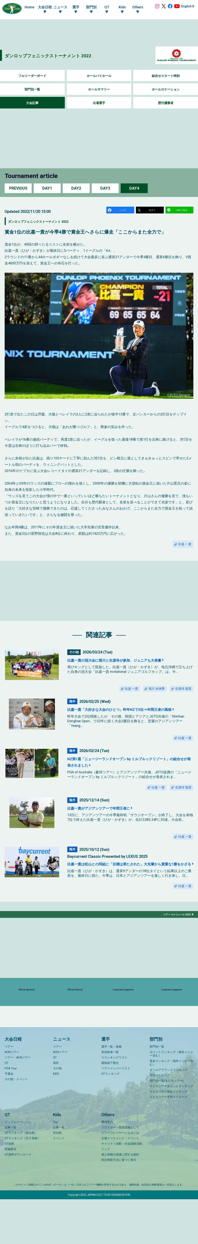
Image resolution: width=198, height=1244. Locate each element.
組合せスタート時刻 (165, 76)
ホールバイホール (99, 76)
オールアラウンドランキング (168, 1114)
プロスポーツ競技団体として (120, 1172)
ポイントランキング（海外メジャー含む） (171, 1098)
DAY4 (134, 188)
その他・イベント (16, 1124)
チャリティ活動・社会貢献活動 (121, 1188)
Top (55, 1166)
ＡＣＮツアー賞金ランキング (168, 1136)
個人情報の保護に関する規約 (120, 1199)
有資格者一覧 (110, 1097)
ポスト (152, 211)
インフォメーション (18, 1166)
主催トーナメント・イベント (120, 1183)
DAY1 (47, 188)
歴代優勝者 (165, 103)
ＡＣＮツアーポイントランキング (171, 1131)
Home (25, 7)
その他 (57, 1113)
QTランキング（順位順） (21, 1177)
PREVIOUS (18, 188)
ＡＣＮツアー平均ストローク (168, 1141)
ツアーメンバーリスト (115, 1113)
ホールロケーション (165, 89)
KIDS (56, 1118)
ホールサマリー (99, 89)
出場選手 (99, 103)
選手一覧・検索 (111, 1091)
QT (6, 1107)
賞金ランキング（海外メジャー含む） (171, 1107)
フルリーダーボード (32, 76)
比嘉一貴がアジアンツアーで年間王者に (110, 823)
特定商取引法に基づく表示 (118, 1204)
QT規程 (9, 1188)
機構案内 (107, 1166)
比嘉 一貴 (183, 547)
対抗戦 (57, 1177)
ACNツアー (12, 1097)
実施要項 (10, 1194)
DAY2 (76, 188)
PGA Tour (11, 1113)
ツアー (9, 1091)
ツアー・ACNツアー (18, 1102)
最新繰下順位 (110, 1107)
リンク (105, 1194)
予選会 (9, 1118)
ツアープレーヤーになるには (120, 1177)
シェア (123, 211)
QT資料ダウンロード (18, 1199)
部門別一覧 (32, 89)
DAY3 (105, 188)
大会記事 (32, 103)
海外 (56, 1107)
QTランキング (110, 1118)
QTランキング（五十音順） (22, 1183)
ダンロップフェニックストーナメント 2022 (63, 55)
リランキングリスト (114, 1102)
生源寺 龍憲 (181, 694)
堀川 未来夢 (150, 694)
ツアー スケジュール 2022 (175, 939)
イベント (59, 1183)
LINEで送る (182, 211)
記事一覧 (10, 1172)
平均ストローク (160, 1120)
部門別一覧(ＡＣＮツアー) (166, 1125)
